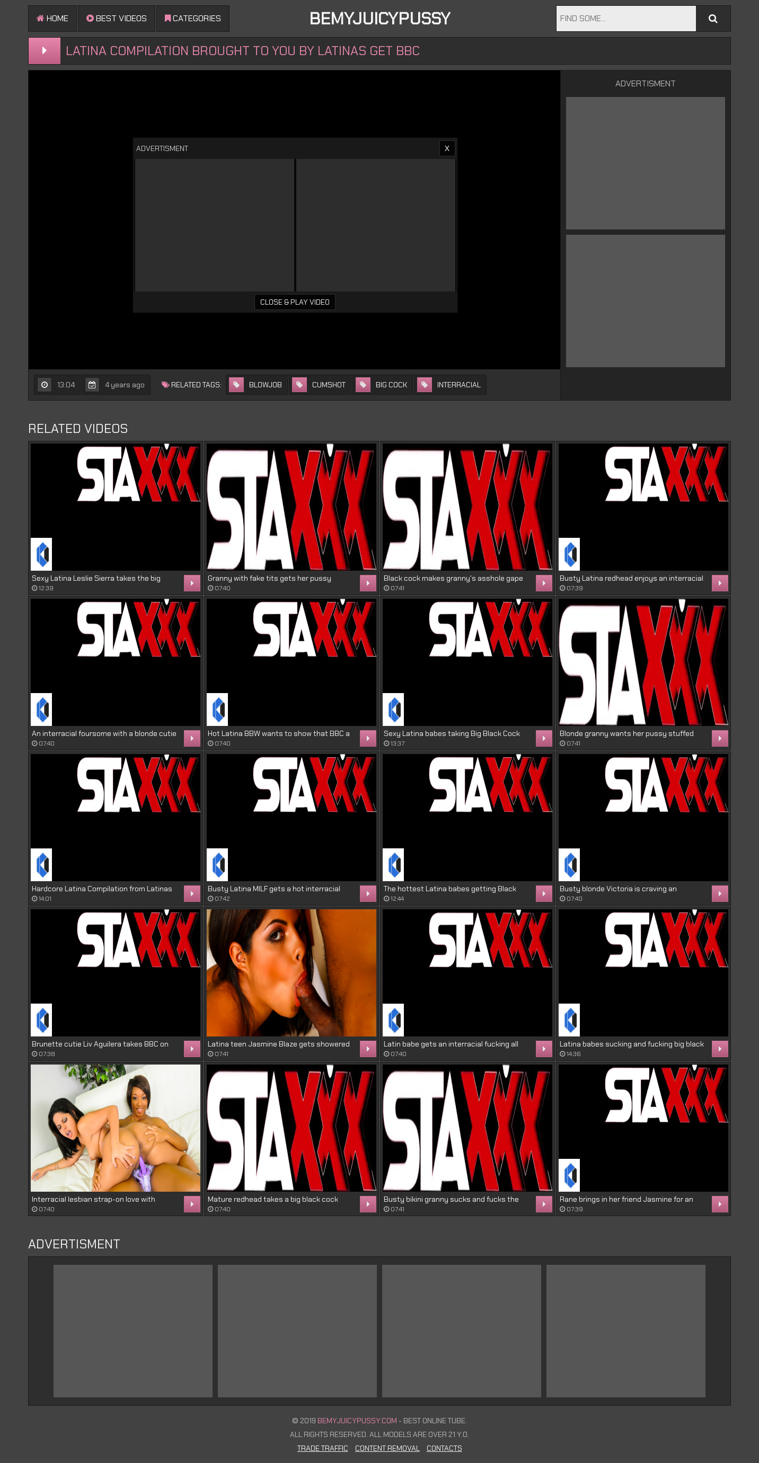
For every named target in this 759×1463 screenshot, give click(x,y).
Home (52, 18)
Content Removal (387, 1448)
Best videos (116, 18)
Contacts (444, 1448)
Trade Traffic (322, 1448)
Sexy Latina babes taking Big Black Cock (452, 733)
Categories (193, 18)
